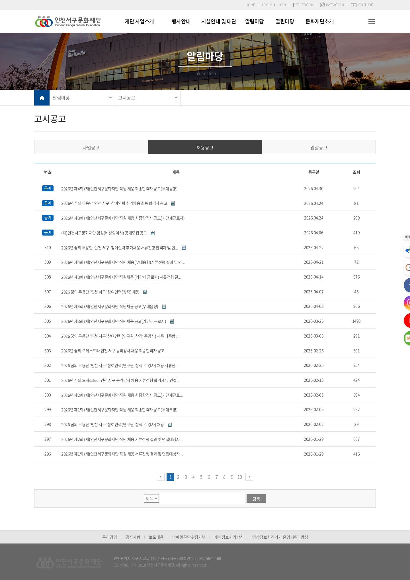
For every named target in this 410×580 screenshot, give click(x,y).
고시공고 (126, 97)
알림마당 (254, 21)
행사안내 (181, 21)
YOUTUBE (362, 4)
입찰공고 (318, 147)
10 (239, 477)
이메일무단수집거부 (189, 537)
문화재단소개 (320, 21)
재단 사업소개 (139, 21)
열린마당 (284, 21)
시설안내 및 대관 (218, 21)
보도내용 (156, 537)
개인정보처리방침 (229, 537)
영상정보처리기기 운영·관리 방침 (280, 537)
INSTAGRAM (332, 4)
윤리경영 (109, 537)
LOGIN (267, 4)
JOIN (282, 4)
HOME (250, 4)
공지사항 (133, 537)
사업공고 (91, 147)
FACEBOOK (303, 4)
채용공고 (205, 147)
